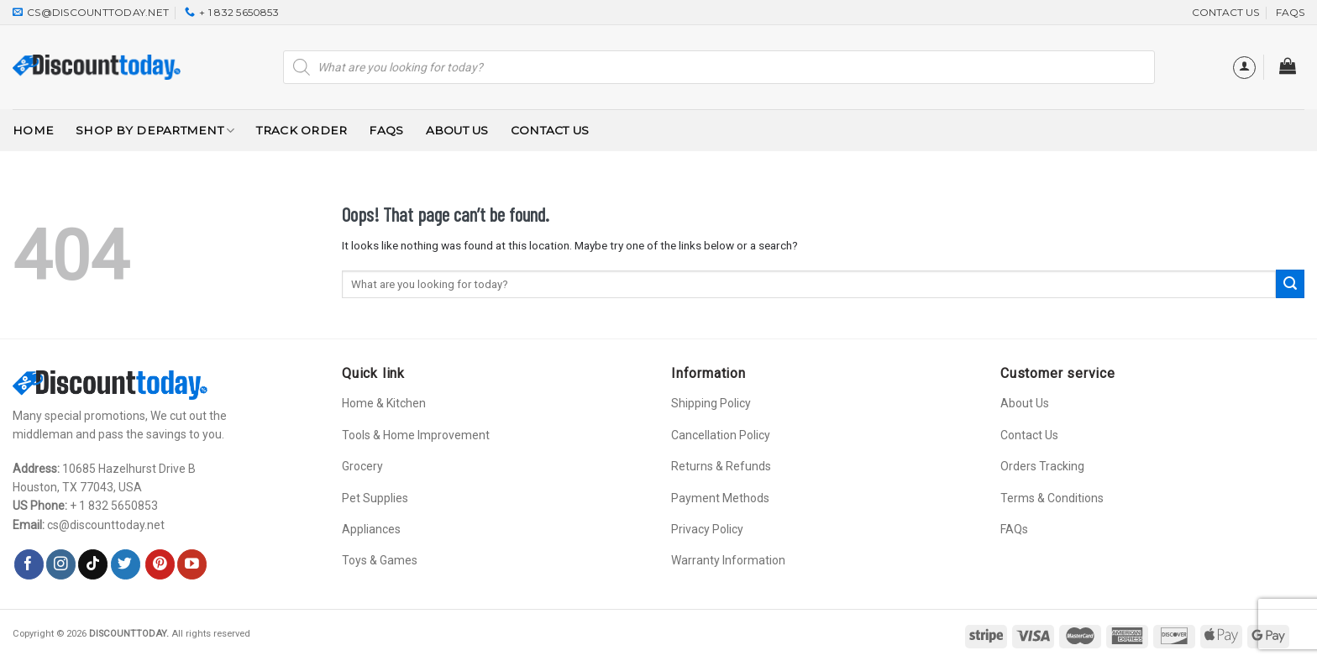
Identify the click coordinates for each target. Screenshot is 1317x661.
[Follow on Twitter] (125, 564)
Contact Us (550, 130)
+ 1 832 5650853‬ (114, 505)
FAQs (1290, 12)
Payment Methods (720, 498)
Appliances (371, 529)
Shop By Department (155, 131)
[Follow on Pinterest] (160, 564)
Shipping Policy (711, 403)
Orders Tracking (1042, 466)
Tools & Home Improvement (416, 435)
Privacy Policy (707, 529)
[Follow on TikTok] (93, 564)
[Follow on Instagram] (61, 564)
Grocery (362, 466)
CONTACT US (1225, 12)
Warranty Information (728, 560)
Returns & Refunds (721, 466)
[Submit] (1290, 284)
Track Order (301, 130)
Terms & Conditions (1052, 498)
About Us (457, 130)
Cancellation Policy (720, 435)
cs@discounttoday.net (106, 525)
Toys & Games (379, 560)
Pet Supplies (375, 498)
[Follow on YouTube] (192, 564)
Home (33, 130)
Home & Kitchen (384, 403)
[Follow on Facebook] (29, 564)
